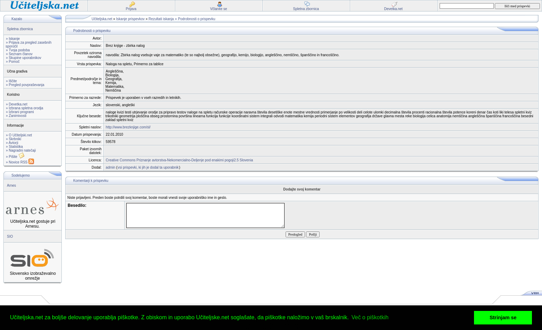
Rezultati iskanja (161, 19)
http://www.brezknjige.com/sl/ (128, 127)
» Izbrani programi (20, 112)
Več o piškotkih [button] (370, 317)
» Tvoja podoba (18, 50)
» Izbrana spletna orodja (24, 108)
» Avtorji (12, 143)
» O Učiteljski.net (19, 135)
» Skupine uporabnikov (23, 58)
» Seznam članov (19, 54)
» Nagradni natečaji (21, 150)
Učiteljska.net (102, 19)
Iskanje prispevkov (130, 19)
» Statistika (14, 147)
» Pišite (15, 157)
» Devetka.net (16, 104)
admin (110, 167)
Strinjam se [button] (503, 317)
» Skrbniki (13, 139)
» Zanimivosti (16, 116)
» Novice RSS (20, 162)
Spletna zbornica (20, 29)
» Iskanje (13, 39)
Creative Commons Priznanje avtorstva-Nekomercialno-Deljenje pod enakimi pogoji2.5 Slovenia (179, 160)
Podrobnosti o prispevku (196, 19)
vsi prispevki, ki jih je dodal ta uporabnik (148, 167)
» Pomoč (12, 62)
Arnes (11, 185)
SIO (10, 236)
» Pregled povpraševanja (25, 85)
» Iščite (11, 81)
